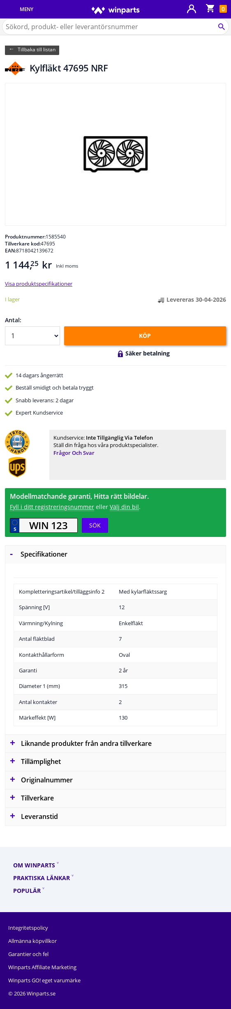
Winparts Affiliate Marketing (42, 967)
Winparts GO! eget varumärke (44, 980)
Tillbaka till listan (36, 49)
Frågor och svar (74, 452)
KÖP (145, 335)
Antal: (13, 320)
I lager (12, 299)
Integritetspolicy (28, 927)
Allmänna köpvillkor (32, 941)
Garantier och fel (28, 954)
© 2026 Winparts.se (31, 993)
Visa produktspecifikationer (38, 283)
